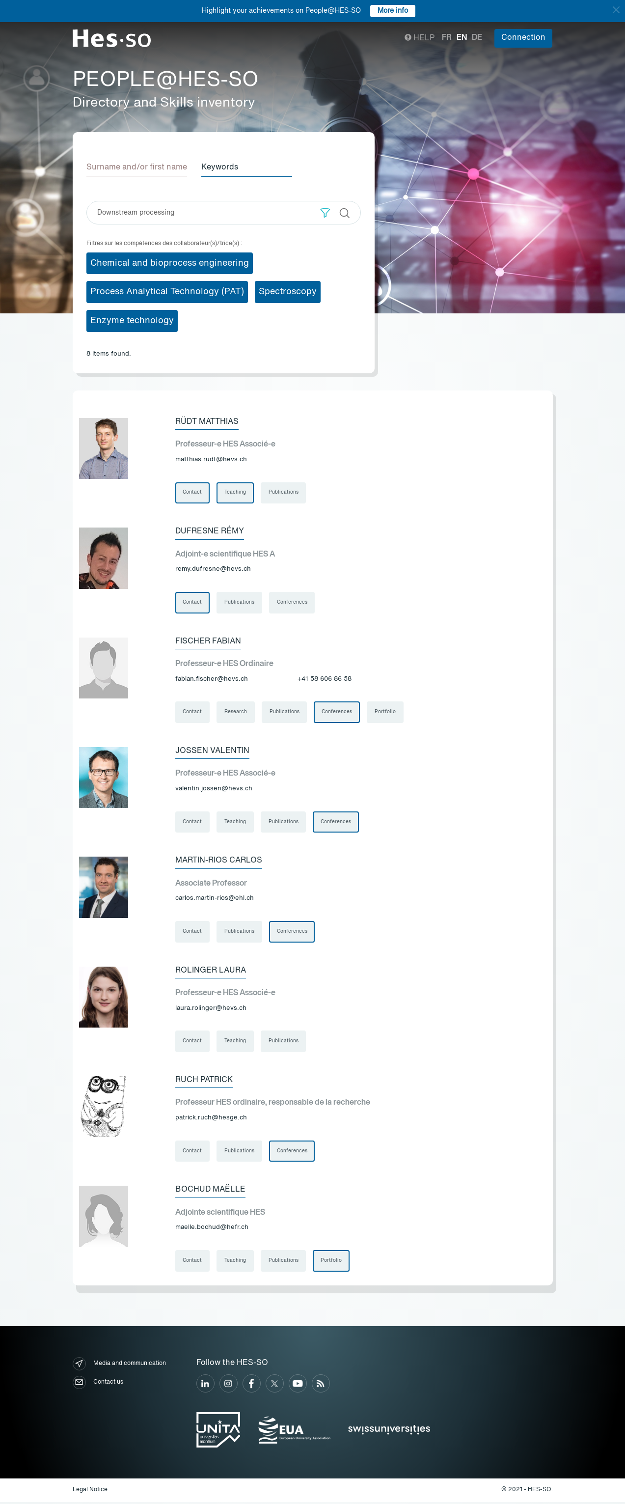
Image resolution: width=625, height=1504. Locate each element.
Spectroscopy (288, 291)
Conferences (292, 602)
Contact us (98, 1384)
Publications (284, 492)
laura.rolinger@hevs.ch (210, 1009)
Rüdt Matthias (207, 421)
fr (447, 38)
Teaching (235, 492)
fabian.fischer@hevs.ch (211, 679)
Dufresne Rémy (209, 531)
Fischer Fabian (208, 641)
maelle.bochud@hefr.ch (211, 1229)
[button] (325, 212)
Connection (523, 38)
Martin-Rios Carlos (218, 861)
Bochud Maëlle (210, 1192)
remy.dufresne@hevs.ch (213, 569)
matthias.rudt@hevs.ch (211, 459)
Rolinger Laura (210, 971)
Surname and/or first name (136, 167)
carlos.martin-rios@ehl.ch (214, 899)
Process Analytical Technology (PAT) (167, 291)
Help (420, 38)
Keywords (221, 167)
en (462, 38)
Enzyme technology (132, 320)
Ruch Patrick (204, 1082)
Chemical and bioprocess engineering (169, 262)
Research (236, 712)
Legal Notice (90, 1492)
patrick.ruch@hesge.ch (211, 1119)
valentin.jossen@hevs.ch (213, 789)
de (477, 38)
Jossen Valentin (212, 751)
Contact (192, 492)
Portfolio (386, 712)
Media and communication (119, 1365)
